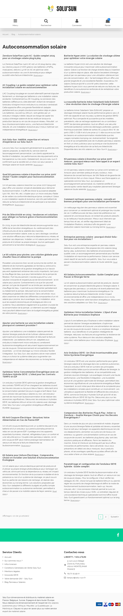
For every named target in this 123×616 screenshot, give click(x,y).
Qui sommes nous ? (13, 561)
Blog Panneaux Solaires (14, 582)
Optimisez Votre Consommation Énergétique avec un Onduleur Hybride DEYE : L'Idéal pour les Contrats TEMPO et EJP (30, 374)
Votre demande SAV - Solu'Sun (18, 578)
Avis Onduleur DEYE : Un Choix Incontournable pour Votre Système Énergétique (91, 354)
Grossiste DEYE (11, 575)
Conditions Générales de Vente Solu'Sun (22, 568)
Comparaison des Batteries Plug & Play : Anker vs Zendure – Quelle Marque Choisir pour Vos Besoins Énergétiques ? (91, 415)
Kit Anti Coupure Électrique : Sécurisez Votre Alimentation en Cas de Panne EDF (26, 418)
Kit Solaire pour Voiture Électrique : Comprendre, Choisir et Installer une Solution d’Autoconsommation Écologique (30, 457)
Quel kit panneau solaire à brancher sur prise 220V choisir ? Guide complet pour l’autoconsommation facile (29, 176)
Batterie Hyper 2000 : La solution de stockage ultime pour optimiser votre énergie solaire (92, 57)
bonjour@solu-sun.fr (76, 577)
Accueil (7, 557)
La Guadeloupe (42, 606)
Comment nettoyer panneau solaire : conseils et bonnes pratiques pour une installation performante (92, 200)
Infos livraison (10, 564)
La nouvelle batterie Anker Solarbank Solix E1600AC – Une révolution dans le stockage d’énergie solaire (91, 103)
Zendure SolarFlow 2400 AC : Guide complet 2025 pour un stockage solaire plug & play (28, 57)
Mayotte (30, 606)
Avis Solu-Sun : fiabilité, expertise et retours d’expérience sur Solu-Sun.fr (25, 140)
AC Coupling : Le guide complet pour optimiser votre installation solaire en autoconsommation (29, 86)
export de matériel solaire (13, 611)
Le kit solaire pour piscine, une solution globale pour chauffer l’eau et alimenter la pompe (30, 256)
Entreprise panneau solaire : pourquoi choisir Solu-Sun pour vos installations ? (90, 238)
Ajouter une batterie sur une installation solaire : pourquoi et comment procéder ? (28, 324)
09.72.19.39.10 (73, 573)
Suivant (115, 517)
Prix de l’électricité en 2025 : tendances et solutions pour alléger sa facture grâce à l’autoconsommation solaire (30, 217)
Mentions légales (12, 571)
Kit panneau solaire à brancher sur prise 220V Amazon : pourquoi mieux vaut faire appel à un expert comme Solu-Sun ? (92, 161)
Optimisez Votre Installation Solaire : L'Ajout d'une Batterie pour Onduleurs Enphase (90, 313)
